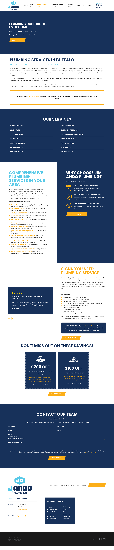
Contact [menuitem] (90, 5)
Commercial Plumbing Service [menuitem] (57, 5)
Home (50, 485)
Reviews (73, 485)
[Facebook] (22, 516)
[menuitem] (10, 540)
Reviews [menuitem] (79, 5)
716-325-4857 (99, 6)
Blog (78, 485)
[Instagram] (25, 516)
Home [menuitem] (25, 5)
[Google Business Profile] (18, 516)
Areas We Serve (64, 485)
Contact (83, 485)
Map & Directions (22, 510)
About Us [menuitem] (31, 5)
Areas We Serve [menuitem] (70, 5)
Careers (56, 485)
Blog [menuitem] (84, 5)
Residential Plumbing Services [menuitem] (41, 5)
